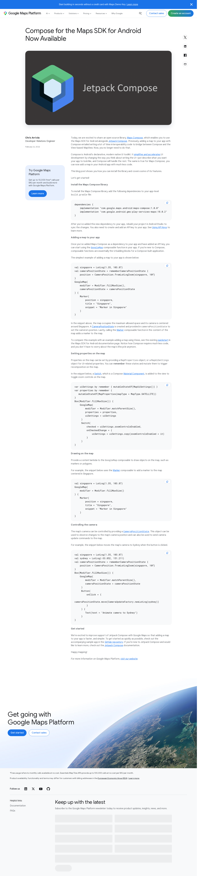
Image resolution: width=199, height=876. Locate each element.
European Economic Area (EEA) (112, 764)
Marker (120, 325)
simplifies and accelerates (147, 154)
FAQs (12, 796)
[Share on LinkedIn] (185, 46)
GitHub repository (114, 624)
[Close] (191, 4)
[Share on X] (185, 37)
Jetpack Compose (118, 141)
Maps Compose (135, 137)
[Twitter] (33, 775)
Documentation (18, 791)
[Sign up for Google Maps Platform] (181, 13)
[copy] (167, 203)
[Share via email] (185, 64)
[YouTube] (40, 775)
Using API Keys (159, 226)
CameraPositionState (103, 321)
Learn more (132, 4)
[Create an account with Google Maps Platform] (17, 715)
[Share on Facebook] (185, 55)
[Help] (181, 868)
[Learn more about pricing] (38, 193)
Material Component (133, 368)
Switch (97, 368)
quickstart (163, 335)
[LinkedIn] (25, 775)
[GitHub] (48, 775)
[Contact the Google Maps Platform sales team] (156, 13)
